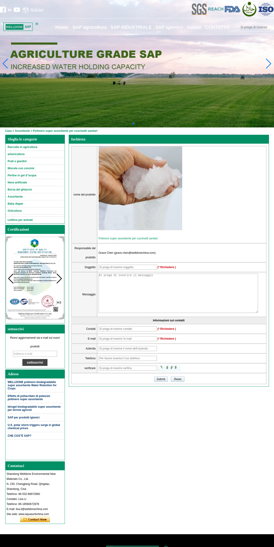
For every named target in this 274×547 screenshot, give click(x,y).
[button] (133, 123)
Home (61, 27)
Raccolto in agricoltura (22, 147)
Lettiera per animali (20, 220)
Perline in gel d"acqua (22, 175)
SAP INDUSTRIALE (131, 27)
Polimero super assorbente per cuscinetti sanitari (128, 238)
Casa (8, 130)
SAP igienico (169, 27)
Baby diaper (16, 203)
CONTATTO (217, 27)
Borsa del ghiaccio (20, 189)
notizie (194, 27)
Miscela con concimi (21, 168)
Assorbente (22, 130)
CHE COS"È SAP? (20, 435)
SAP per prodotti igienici (24, 417)
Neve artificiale (17, 182)
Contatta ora (35, 520)
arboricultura (16, 154)
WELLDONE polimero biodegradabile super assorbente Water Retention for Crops (32, 385)
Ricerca (270, 27)
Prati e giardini (17, 161)
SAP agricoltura (90, 27)
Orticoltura (15, 210)
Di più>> (55, 374)
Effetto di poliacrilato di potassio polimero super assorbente (29, 397)
